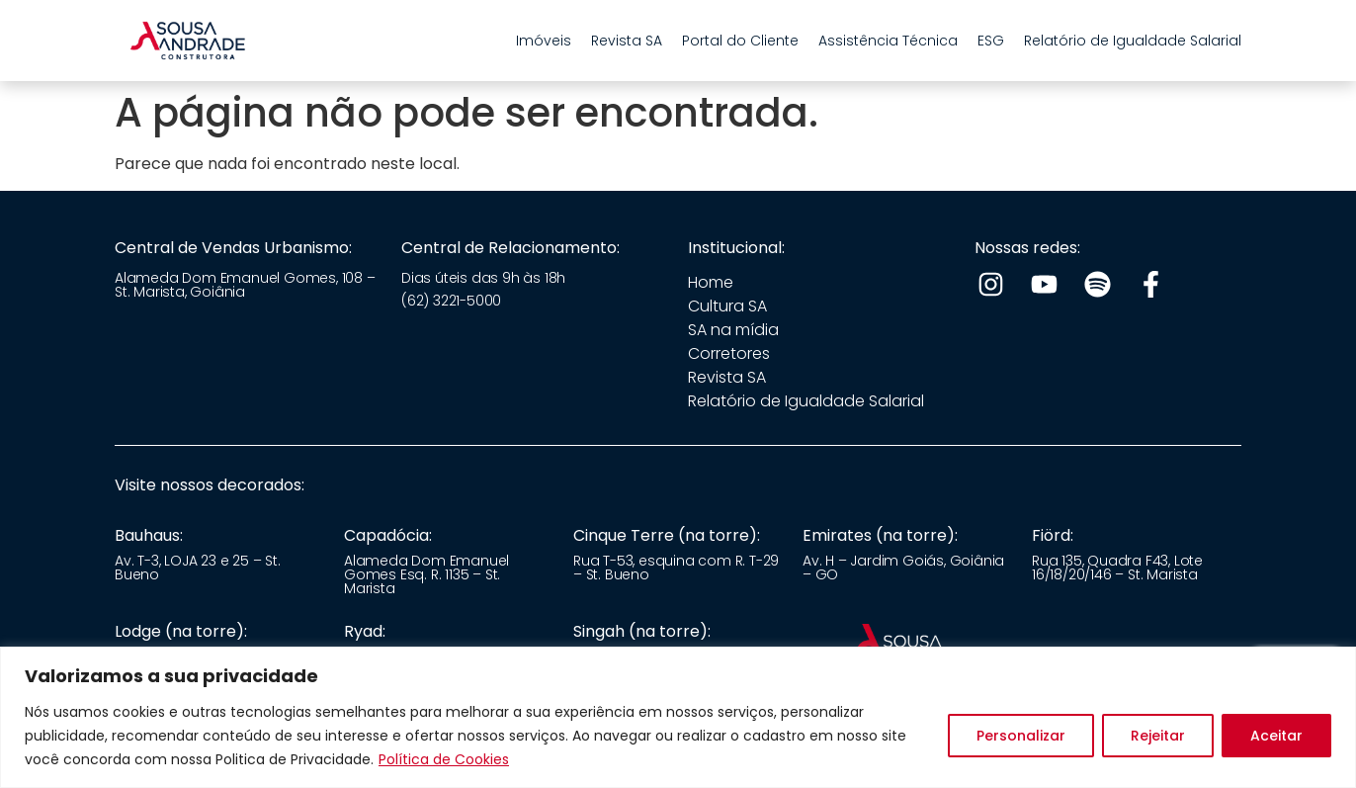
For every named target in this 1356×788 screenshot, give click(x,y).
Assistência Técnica (888, 40)
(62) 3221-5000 (451, 300)
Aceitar (1276, 735)
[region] (678, 717)
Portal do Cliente (740, 40)
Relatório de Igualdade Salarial (1132, 40)
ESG (990, 40)
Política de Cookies (444, 759)
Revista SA (626, 40)
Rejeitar (1158, 735)
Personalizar (1020, 735)
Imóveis (543, 40)
